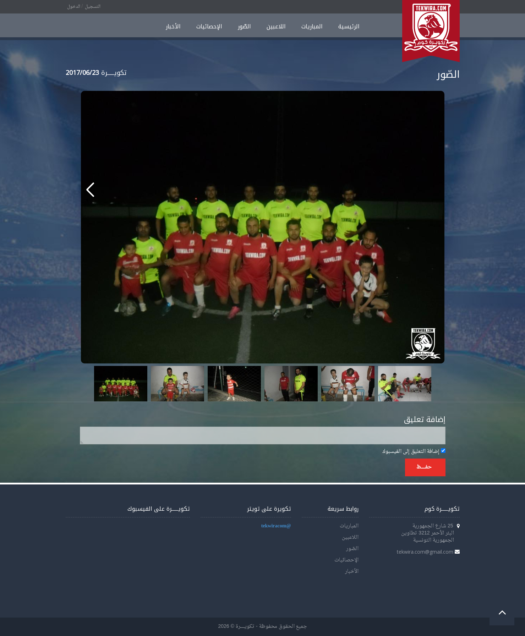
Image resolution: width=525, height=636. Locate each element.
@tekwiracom (276, 526)
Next (422, 383)
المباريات (312, 26)
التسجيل (92, 7)
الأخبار (173, 26)
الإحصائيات (209, 26)
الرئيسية (349, 26)
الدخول (73, 7)
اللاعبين (276, 26)
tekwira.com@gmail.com (425, 551)
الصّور (244, 26)
